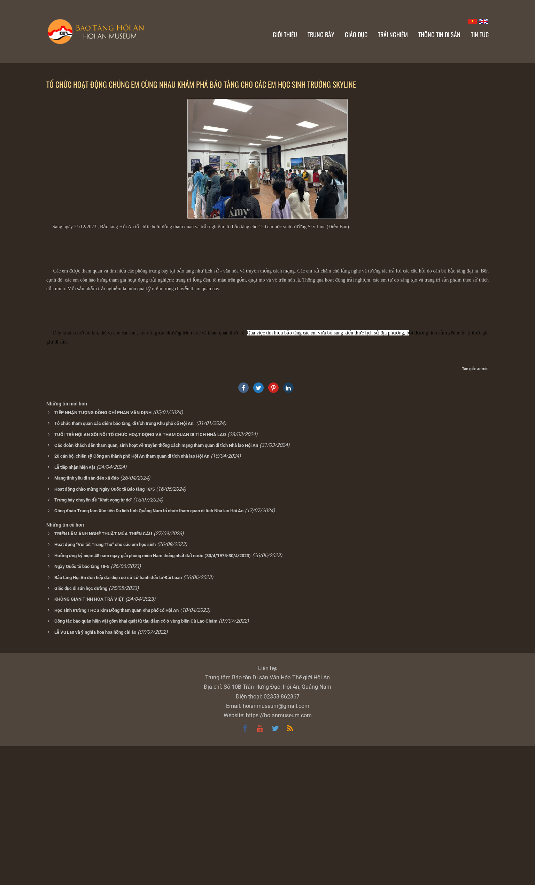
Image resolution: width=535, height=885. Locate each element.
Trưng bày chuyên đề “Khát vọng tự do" (93, 638)
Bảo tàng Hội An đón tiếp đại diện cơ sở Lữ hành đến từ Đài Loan (118, 716)
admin (483, 507)
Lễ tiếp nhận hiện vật (74, 606)
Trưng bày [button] (321, 34)
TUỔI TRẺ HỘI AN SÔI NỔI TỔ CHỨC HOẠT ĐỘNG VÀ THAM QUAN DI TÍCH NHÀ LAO (140, 573)
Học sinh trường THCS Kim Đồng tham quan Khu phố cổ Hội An (116, 749)
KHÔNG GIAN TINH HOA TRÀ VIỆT (89, 738)
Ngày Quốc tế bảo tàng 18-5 (81, 705)
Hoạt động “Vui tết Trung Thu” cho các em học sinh (105, 683)
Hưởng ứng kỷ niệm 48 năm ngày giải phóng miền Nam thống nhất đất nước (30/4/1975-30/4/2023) (152, 694)
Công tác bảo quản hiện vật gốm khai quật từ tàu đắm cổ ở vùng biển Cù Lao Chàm (135, 759)
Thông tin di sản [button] (439, 34)
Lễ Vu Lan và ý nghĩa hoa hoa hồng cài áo (95, 771)
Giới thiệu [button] (285, 34)
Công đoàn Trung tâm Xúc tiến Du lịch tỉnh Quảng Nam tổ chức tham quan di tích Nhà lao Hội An (148, 649)
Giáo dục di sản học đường (80, 727)
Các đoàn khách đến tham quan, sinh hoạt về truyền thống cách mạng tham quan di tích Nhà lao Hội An (156, 584)
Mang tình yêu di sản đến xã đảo (86, 616)
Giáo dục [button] (356, 34)
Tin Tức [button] (480, 34)
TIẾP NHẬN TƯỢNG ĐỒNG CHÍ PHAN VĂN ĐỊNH (103, 551)
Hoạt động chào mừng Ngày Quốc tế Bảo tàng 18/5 (104, 628)
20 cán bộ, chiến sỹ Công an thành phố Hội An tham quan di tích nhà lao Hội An (131, 595)
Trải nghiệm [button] (393, 34)
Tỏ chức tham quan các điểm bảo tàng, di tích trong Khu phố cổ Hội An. (124, 562)
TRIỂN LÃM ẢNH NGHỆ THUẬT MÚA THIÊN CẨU (103, 672)
